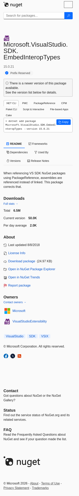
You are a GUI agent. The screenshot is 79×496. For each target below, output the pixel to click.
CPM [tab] (64, 103)
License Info (16, 253)
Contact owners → (15, 302)
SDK (32, 336)
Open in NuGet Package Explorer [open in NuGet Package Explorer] (31, 269)
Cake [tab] (9, 115)
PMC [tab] (25, 103)
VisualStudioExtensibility (29, 321)
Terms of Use (50, 483)
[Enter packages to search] (34, 15)
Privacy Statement (16, 488)
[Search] (68, 15)
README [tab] (14, 144)
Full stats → (11, 203)
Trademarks (40, 488)
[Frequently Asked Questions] (8, 429)
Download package (21, 261)
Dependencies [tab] (17, 152)
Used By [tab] (41, 152)
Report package (19, 285)
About (34, 483)
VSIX (44, 336)
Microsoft (18, 311)
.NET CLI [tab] (11, 103)
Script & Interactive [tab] (33, 109)
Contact (11, 391)
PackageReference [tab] (44, 103)
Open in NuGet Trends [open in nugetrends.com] (24, 277)
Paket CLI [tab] (11, 109)
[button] (63, 122)
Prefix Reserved (20, 73)
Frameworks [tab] (38, 144)
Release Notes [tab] (38, 161)
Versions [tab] (14, 161)
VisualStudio (15, 336)
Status (10, 410)
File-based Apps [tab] (59, 109)
